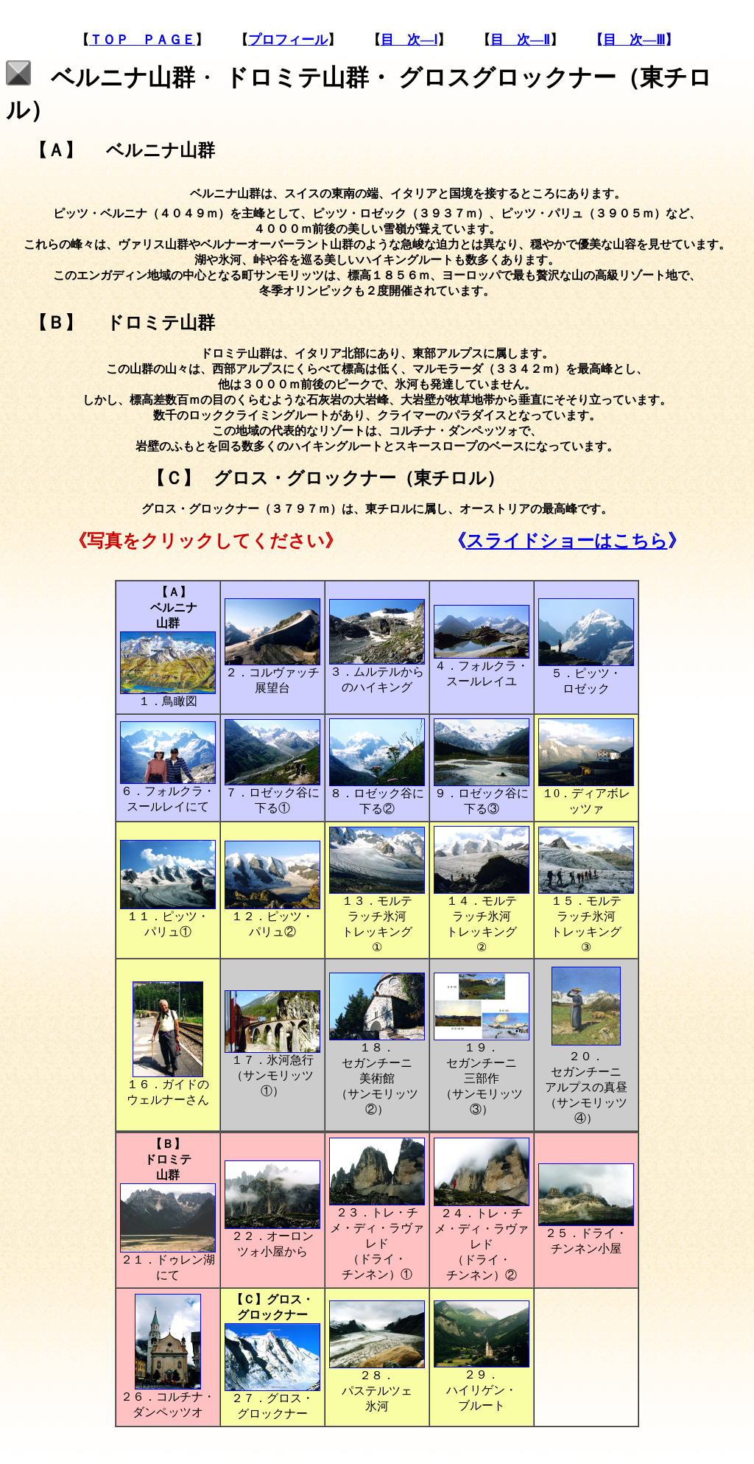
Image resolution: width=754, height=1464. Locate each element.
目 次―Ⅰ (409, 39)
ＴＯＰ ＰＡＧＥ (142, 39)
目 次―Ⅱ (520, 39)
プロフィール (288, 39)
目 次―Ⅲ (634, 39)
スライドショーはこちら (567, 540)
